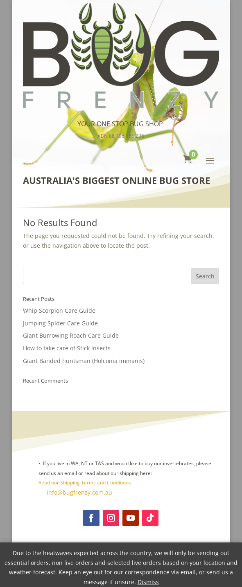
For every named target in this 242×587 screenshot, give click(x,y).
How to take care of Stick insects (67, 348)
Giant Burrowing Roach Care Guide (71, 335)
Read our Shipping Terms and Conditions (84, 482)
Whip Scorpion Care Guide (59, 310)
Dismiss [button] (148, 582)
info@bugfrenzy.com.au (78, 492)
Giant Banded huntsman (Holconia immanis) (84, 361)
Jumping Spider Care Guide (60, 323)
